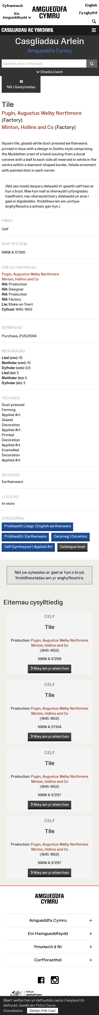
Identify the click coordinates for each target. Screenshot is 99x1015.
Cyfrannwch (12, 6)
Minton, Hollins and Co (28, 127)
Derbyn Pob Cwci (43, 1011)
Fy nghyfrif (88, 13)
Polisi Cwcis (46, 1005)
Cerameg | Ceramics (70, 536)
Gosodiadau (13, 1011)
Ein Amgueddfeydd (17, 16)
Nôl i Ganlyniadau (21, 84)
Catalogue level (72, 547)
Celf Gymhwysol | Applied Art (28, 547)
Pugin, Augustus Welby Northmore (42, 113)
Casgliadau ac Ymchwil (27, 30)
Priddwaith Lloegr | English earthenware (37, 526)
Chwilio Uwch (49, 72)
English (91, 5)
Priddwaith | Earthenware (25, 536)
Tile (49, 627)
